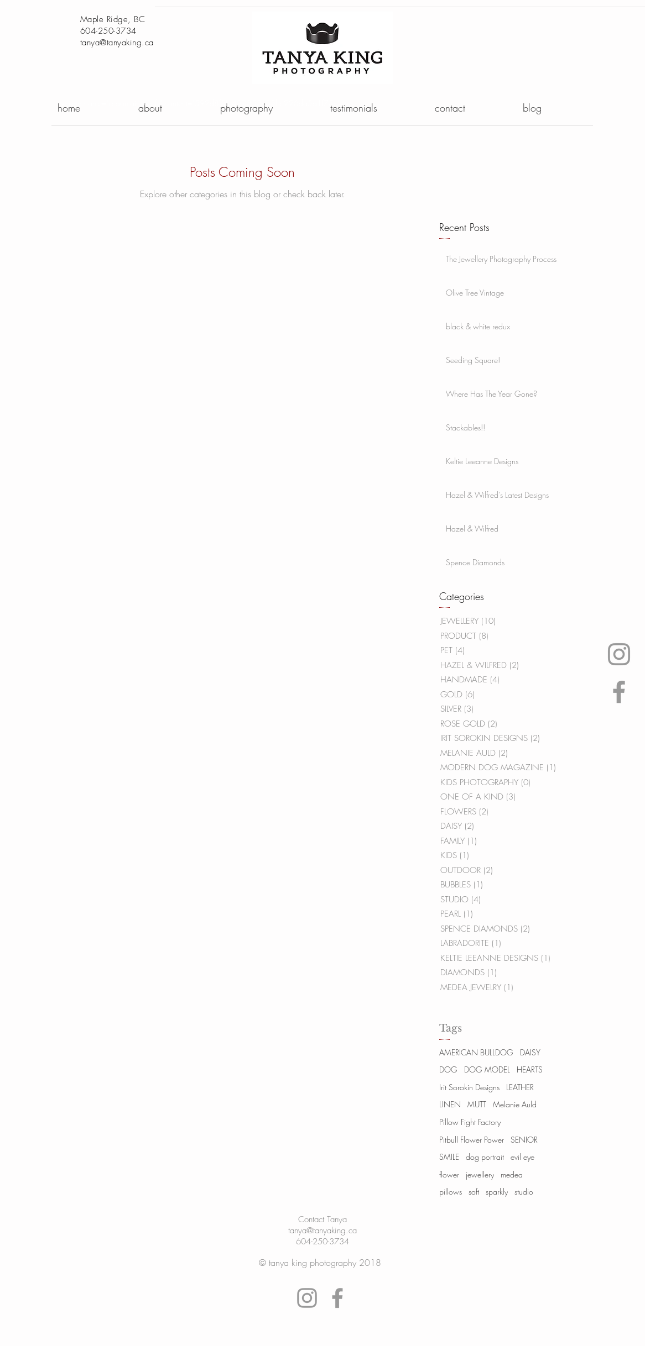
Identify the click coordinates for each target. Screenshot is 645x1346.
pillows (450, 1191)
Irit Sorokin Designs (469, 1087)
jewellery (480, 1174)
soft (474, 1191)
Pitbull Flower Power (471, 1139)
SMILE (449, 1157)
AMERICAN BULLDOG (476, 1052)
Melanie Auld (515, 1104)
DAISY (530, 1052)
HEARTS (530, 1069)
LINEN (450, 1104)
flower (449, 1174)
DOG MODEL (487, 1069)
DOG (448, 1069)
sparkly (497, 1191)
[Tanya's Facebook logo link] (619, 692)
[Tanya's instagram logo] (619, 654)
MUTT (476, 1104)
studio (523, 1191)
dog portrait (485, 1157)
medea (512, 1174)
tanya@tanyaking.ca (117, 42)
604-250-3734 (322, 1241)
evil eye (522, 1157)
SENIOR (524, 1139)
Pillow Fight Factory (470, 1122)
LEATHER (520, 1087)
